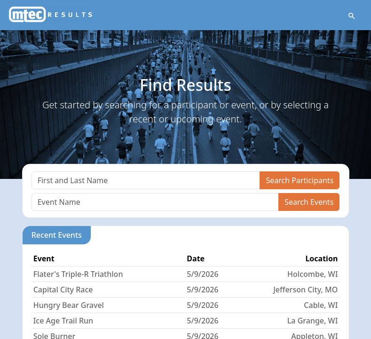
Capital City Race (63, 289)
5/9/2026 (202, 274)
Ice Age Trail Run (63, 320)
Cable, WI (321, 305)
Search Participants (299, 180)
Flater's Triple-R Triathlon (78, 274)
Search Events (308, 202)
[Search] (146, 180)
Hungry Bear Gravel (68, 305)
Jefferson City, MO (305, 289)
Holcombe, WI (312, 274)
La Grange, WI (312, 320)
